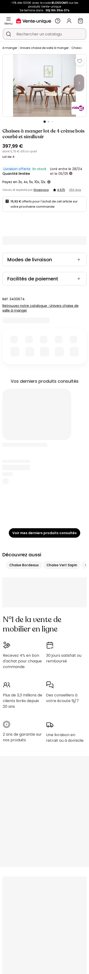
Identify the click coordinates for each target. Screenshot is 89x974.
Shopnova (41, 190)
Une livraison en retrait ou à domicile (65, 730)
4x (25, 182)
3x (20, 182)
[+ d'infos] (70, 173)
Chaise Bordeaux (24, 565)
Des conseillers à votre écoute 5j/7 (62, 693)
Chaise (76, 48)
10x (36, 182)
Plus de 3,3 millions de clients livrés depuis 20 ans (22, 696)
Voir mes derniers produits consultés (44, 533)
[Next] (79, 82)
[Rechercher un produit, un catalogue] (8, 34)
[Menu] (8, 19)
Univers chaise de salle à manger (44, 48)
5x (31, 182)
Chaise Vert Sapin (62, 565)
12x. (43, 182)
